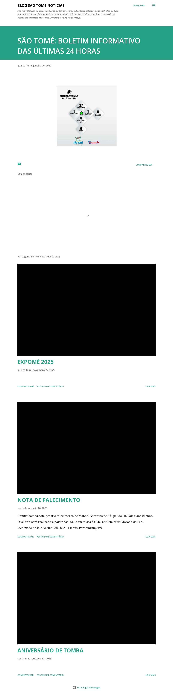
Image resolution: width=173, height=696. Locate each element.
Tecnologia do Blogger (86, 687)
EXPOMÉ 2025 (35, 361)
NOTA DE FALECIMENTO (48, 500)
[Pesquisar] (139, 5)
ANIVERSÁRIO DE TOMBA (50, 650)
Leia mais (151, 386)
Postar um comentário (50, 386)
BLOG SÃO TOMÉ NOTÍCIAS (40, 5)
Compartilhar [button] (144, 164)
